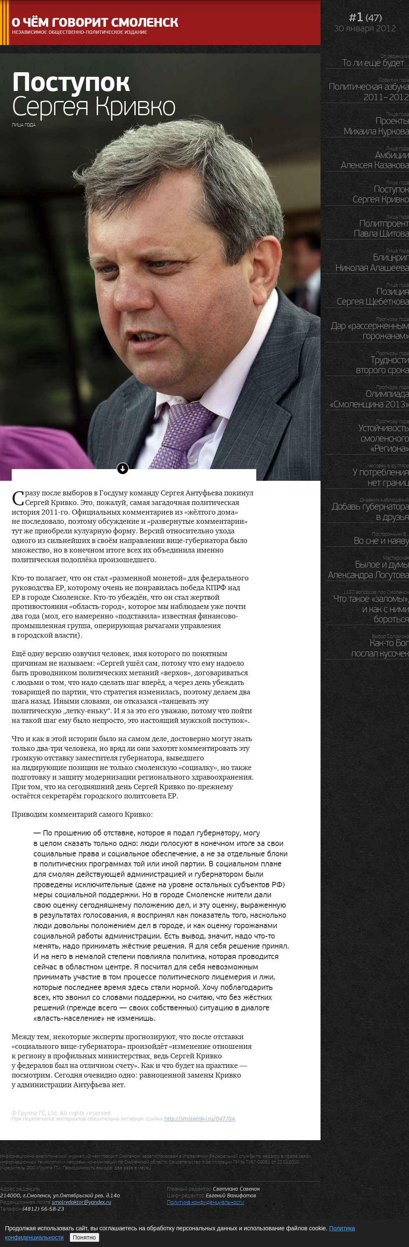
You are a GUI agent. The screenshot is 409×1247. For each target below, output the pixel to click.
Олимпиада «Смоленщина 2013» (369, 399)
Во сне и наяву (381, 541)
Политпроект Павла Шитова (381, 229)
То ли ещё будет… (375, 63)
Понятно (84, 1237)
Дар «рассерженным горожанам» (370, 331)
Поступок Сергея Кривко (381, 194)
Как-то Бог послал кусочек (380, 648)
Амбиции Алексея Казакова (375, 160)
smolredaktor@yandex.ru (81, 1202)
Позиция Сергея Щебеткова (373, 297)
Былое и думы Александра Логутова (368, 570)
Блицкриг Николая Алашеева (372, 262)
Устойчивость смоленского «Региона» (384, 438)
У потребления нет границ (381, 477)
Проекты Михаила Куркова (376, 126)
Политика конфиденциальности (205, 1202)
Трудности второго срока (382, 365)
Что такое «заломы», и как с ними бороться (371, 609)
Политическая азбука (369, 92)
